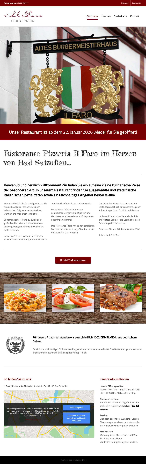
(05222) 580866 (22, 3)
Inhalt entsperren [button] (76, 407)
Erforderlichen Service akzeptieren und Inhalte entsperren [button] (76, 418)
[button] (73, 260)
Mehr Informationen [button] (33, 420)
